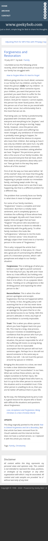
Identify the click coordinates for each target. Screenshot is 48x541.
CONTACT (6, 15)
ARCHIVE (6, 10)
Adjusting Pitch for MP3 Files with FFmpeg (23, 41)
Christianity (20, 445)
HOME (4, 6)
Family (27, 60)
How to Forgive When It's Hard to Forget (23, 75)
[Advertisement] (24, 515)
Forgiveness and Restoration (15, 54)
